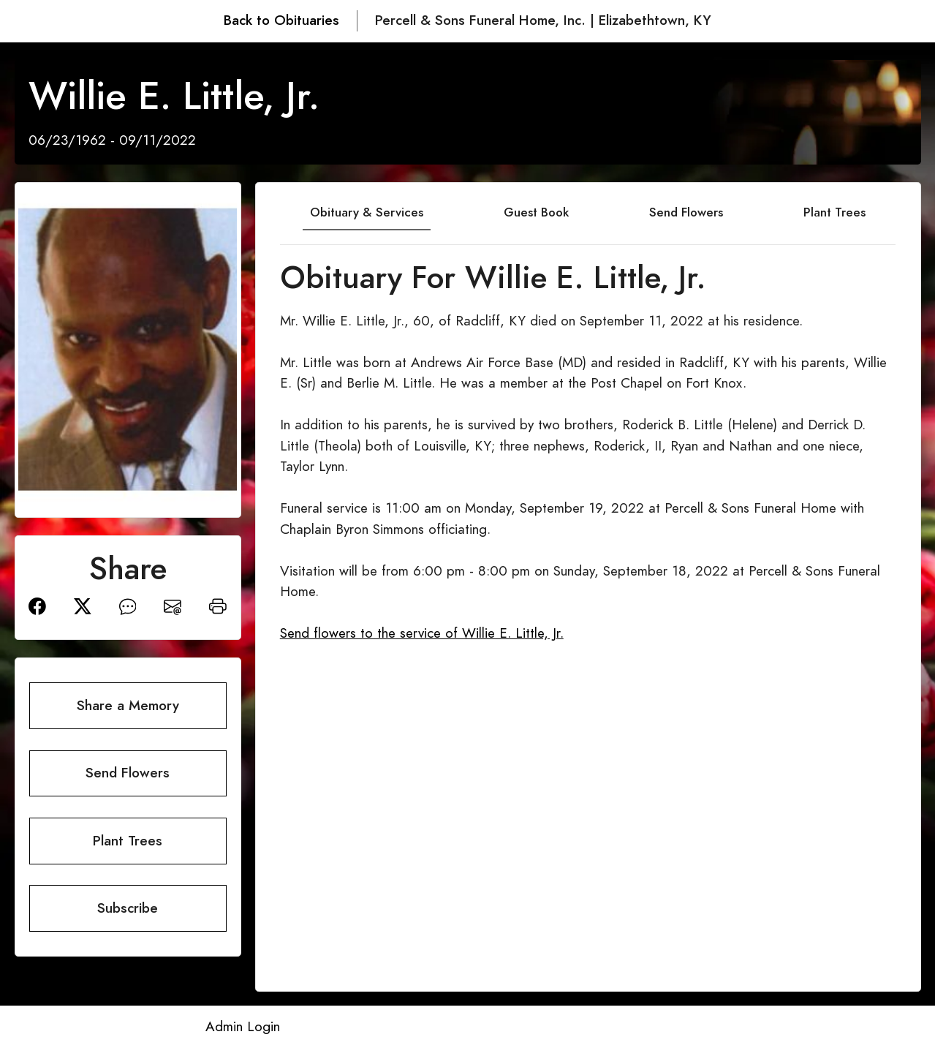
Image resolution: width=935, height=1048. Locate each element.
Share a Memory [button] (128, 705)
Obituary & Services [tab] (366, 212)
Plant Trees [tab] (834, 212)
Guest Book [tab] (536, 212)
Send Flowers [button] (128, 773)
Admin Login (242, 1026)
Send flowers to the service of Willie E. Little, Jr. (422, 633)
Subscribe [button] (127, 908)
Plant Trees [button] (127, 841)
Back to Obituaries (281, 20)
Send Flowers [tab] (686, 212)
